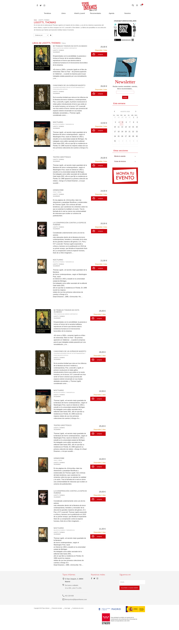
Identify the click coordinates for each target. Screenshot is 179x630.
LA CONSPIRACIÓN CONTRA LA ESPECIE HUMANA (70, 226)
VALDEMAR (56, 54)
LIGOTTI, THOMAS (58, 52)
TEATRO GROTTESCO (62, 159)
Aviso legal (67, 612)
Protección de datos (57, 612)
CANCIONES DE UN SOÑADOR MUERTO (70, 89)
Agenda (111, 13)
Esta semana (119, 103)
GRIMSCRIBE (58, 193)
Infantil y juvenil (79, 13)
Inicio (35, 20)
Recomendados (95, 13)
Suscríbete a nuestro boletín (129, 591)
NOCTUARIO (64, 125)
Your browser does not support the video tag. (125, 50)
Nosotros (127, 13)
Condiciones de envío (78, 612)
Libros (63, 13)
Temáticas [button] (47, 13)
